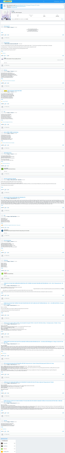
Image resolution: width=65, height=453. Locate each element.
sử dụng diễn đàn (25, 7)
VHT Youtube (48, 5)
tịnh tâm (16, 425)
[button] (2, 1)
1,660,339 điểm (53, 58)
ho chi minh (51, 207)
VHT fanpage (38, 5)
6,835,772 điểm (53, 36)
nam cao (50, 210)
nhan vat (57, 218)
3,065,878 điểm (53, 45)
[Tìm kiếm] (28, 1)
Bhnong (62, 198)
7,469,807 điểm (53, 33)
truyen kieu (53, 224)
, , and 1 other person (19, 80)
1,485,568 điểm (53, 61)
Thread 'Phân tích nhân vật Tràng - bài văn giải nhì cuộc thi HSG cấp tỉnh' (57, 137)
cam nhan (54, 204)
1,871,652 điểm (53, 55)
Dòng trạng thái (53, 64)
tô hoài (61, 221)
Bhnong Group (29, 6)
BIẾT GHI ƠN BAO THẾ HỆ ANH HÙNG (25, 90)
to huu (50, 223)
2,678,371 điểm (53, 48)
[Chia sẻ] (46, 35)
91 (25, 16)
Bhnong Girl (34, 6)
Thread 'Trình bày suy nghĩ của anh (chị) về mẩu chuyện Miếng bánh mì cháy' (57, 168)
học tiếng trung (57, 207)
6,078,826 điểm (53, 39)
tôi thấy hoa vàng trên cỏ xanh (56, 223)
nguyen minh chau (52, 218)
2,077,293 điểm (53, 52)
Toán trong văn (17, 26)
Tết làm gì (17, 261)
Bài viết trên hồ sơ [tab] (20, 22)
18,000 (38, 16)
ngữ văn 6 (59, 214)
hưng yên (31, 12)
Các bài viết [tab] (27, 22)
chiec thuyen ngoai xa (55, 205)
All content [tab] (14, 22)
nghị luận (58, 210)
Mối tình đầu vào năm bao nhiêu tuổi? (22, 43)
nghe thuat (54, 210)
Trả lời (17, 62)
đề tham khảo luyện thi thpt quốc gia (57, 230)
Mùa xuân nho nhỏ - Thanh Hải (26, 179)
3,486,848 (44, 16)
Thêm (13, 32)
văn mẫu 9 (59, 227)
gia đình (57, 206)
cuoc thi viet (54, 206)
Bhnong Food (24, 6)
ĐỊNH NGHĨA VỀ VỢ (18, 152)
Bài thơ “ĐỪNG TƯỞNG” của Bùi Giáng (22, 132)
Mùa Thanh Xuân (24, 217)
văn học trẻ (53, 227)
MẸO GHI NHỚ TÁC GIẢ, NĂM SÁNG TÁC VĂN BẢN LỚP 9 (25, 197)
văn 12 (60, 225)
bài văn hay (51, 204)
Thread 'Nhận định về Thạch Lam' (57, 173)
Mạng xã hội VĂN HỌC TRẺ (31, 5)
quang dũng (54, 220)
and (16, 101)
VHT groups (43, 5)
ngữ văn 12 (55, 214)
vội (15, 111)
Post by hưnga (17, 42)
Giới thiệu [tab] (32, 22)
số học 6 (57, 220)
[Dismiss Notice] (62, 5)
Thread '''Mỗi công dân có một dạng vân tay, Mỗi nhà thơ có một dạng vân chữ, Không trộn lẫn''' (57, 122)
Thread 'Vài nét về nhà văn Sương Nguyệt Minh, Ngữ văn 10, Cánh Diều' (57, 148)
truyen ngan (57, 224)
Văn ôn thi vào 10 (24, 198)
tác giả (60, 220)
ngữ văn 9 (55, 216)
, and (19, 142)
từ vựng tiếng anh (55, 225)
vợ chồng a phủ (55, 228)
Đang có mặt (52, 184)
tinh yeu (58, 221)
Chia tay (16, 70)
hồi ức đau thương (18, 241)
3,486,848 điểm (53, 42)
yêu (15, 216)
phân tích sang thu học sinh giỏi (21, 178)
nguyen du (60, 216)
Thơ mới (23, 27)
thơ (55, 221)
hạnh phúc (61, 206)
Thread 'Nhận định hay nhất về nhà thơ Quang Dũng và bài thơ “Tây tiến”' (57, 162)
